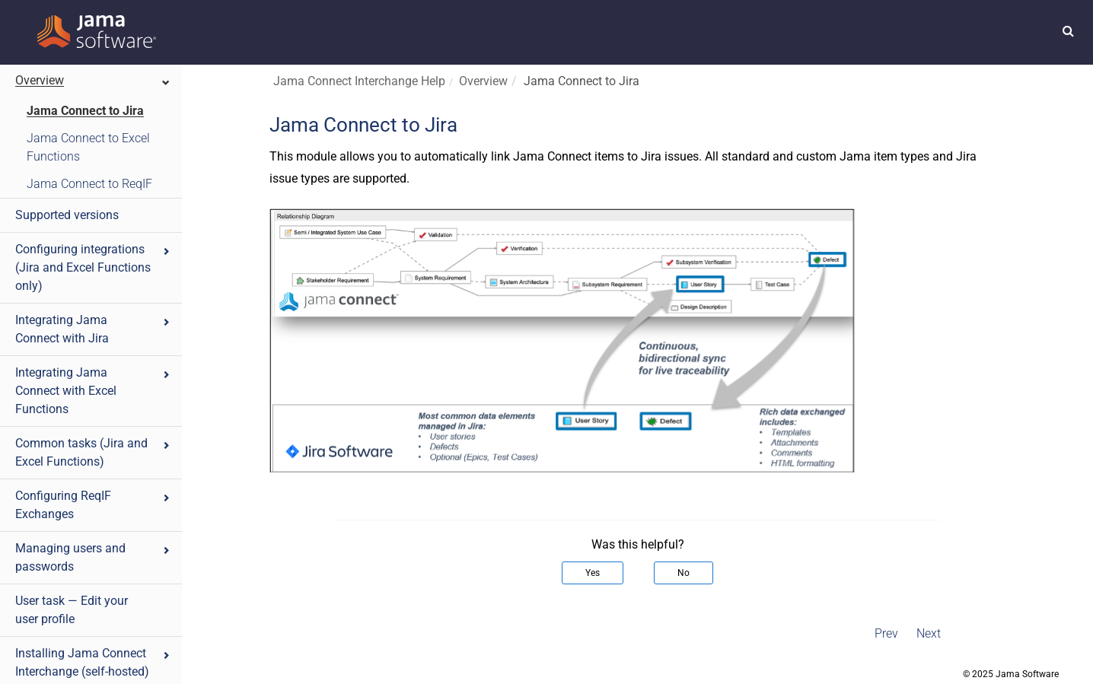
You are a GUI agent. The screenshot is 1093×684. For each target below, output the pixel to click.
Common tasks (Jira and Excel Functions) (93, 452)
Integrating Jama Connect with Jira (93, 329)
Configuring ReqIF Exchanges (93, 504)
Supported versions (67, 215)
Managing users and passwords (93, 557)
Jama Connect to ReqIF (89, 184)
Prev (886, 633)
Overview (93, 80)
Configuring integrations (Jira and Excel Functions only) (93, 267)
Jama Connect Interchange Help (359, 81)
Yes (592, 573)
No (683, 573)
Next (928, 633)
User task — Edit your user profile (71, 609)
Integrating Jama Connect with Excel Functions (93, 390)
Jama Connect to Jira (85, 110)
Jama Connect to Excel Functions (88, 147)
